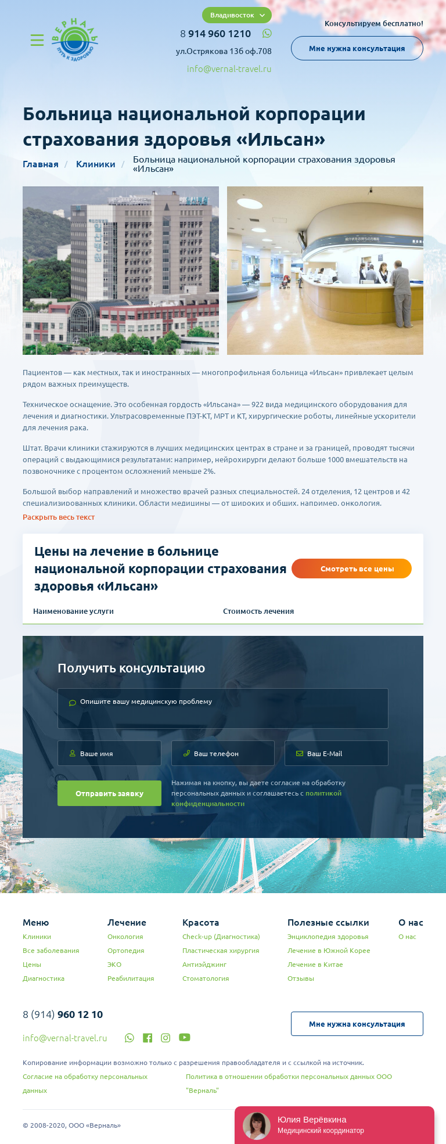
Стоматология (205, 978)
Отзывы (300, 978)
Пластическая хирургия (221, 950)
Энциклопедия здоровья (328, 936)
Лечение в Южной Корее (329, 950)
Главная (41, 164)
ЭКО (114, 964)
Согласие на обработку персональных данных (85, 1083)
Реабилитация (130, 978)
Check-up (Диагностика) (221, 936)
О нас (407, 936)
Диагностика (43, 978)
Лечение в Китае (315, 964)
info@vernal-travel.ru (229, 69)
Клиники (96, 164)
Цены (32, 964)
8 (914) (63, 1014)
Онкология (125, 936)
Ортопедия (126, 950)
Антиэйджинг (204, 964)
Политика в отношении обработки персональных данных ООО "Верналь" (289, 1083)
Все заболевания (51, 950)
